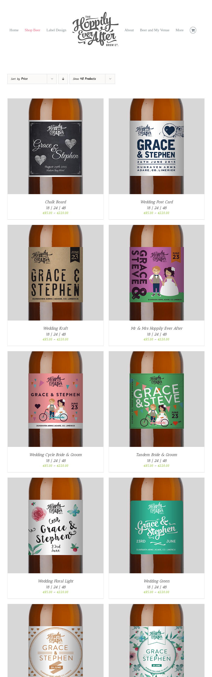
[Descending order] (63, 79)
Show (84, 79)
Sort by (19, 79)
